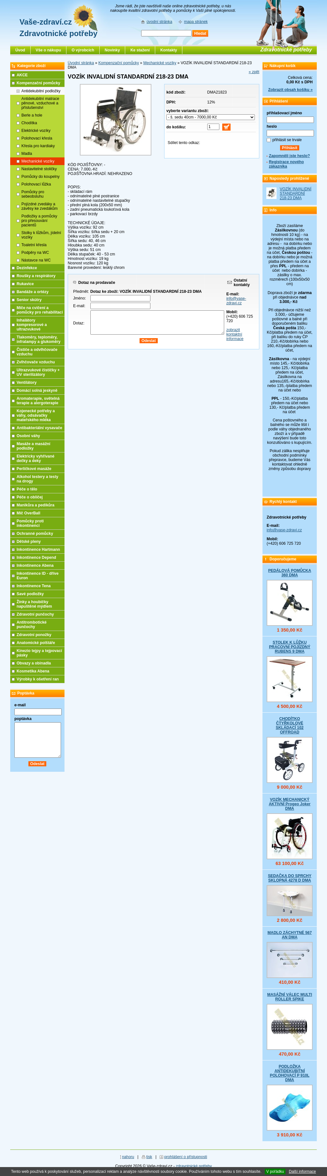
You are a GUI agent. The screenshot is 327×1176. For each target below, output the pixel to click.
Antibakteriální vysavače (39, 428)
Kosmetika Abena (33, 671)
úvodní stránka (159, 21)
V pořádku (275, 1171)
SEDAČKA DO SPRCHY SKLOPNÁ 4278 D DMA (289, 878)
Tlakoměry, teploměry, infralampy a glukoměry (38, 339)
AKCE (22, 75)
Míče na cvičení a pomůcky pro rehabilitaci (40, 310)
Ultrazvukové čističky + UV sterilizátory (38, 372)
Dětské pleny (29, 541)
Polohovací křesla (36, 138)
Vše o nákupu (48, 50)
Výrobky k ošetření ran (38, 679)
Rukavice (25, 284)
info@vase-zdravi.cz (236, 300)
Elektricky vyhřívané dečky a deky (35, 458)
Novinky (112, 50)
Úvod (20, 50)
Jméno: (79, 298)
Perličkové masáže (34, 469)
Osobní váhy (28, 436)
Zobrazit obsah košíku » (290, 89)
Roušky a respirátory (36, 276)
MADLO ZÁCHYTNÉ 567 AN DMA (290, 934)
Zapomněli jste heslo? (289, 156)
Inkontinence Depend (36, 557)
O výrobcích (83, 50)
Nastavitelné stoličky (39, 169)
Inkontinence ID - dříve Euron (37, 575)
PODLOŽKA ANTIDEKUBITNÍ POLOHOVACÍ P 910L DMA (289, 1073)
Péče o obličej (30, 497)
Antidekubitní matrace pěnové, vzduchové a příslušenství (40, 103)
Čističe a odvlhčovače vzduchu (37, 351)
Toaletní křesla (34, 245)
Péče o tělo (27, 489)
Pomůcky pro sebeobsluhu (32, 194)
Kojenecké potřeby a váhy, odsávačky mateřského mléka (36, 415)
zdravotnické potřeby (194, 1166)
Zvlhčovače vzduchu (36, 362)
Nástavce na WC (36, 260)
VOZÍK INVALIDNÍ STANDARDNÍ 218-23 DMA (295, 193)
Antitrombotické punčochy (32, 624)
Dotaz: (78, 323)
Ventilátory (27, 382)
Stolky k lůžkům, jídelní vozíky (41, 235)
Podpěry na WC (35, 252)
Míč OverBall (28, 513)
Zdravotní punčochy (35, 614)
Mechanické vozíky (159, 63)
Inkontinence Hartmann (38, 549)
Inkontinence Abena (35, 565)
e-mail (20, 705)
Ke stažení (140, 50)
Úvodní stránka (81, 63)
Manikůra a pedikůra (35, 505)
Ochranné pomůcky (35, 533)
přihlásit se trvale (287, 140)
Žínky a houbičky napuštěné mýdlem (34, 604)
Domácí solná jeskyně (37, 390)
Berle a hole (31, 115)
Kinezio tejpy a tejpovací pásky (39, 653)
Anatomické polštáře (36, 643)
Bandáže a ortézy (33, 292)
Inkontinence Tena (34, 586)
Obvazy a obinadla (34, 663)
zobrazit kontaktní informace (235, 334)
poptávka (23, 719)
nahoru (128, 1157)
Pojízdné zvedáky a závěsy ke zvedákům (39, 206)
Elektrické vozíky (35, 130)
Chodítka (29, 123)
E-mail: (79, 306)
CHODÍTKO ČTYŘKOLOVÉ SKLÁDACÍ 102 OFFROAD (289, 725)
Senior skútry (29, 300)
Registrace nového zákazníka (286, 164)
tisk (149, 1157)
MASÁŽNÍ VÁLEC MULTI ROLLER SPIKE (289, 996)
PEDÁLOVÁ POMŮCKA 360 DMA (289, 572)
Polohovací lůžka (36, 184)
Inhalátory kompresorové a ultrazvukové (32, 324)
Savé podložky (30, 594)
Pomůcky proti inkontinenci (30, 523)
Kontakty (168, 50)
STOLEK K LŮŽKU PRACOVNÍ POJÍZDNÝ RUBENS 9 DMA (289, 647)
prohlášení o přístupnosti (185, 1157)
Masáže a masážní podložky (33, 446)
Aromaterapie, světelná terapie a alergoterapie (38, 400)
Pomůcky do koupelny (40, 176)
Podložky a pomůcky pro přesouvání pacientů (39, 220)
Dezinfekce (27, 268)
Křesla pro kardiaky (38, 146)
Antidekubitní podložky (40, 91)
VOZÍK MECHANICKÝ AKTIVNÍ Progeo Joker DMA (290, 804)
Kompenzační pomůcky (118, 63)
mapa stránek (196, 21)
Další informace (302, 1171)
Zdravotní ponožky (34, 635)
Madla (26, 153)
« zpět (254, 72)
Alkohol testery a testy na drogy (37, 478)
